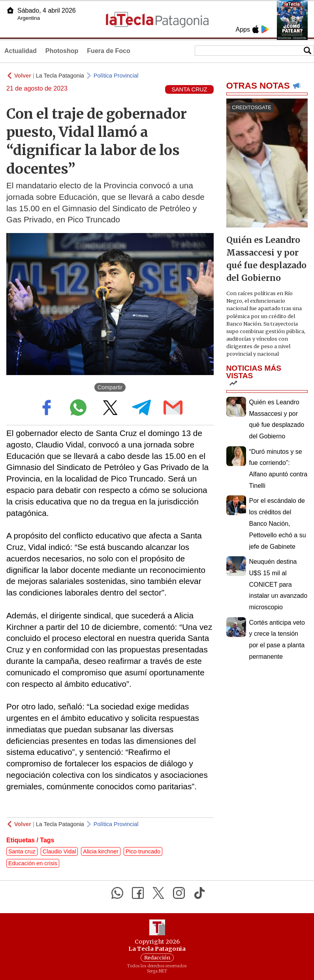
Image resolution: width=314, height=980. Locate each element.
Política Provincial (116, 75)
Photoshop (62, 50)
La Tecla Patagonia (60, 75)
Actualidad (20, 50)
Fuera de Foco (108, 50)
